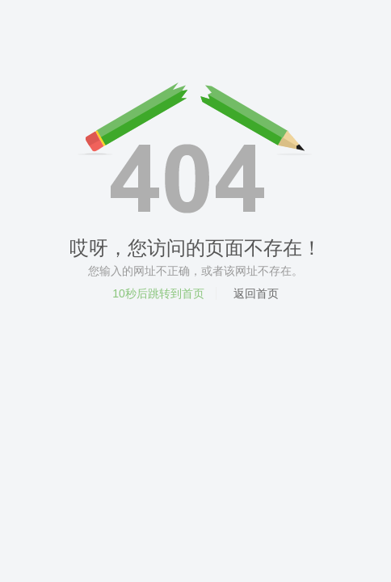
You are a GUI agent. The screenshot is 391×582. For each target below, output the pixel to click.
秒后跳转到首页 (158, 293)
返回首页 (256, 293)
